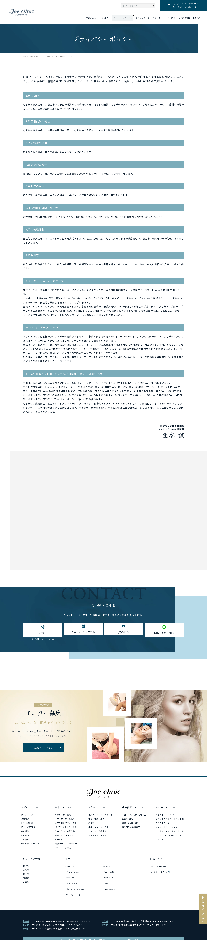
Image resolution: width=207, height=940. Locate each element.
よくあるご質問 (72, 880)
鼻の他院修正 (128, 820)
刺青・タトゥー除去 (97, 837)
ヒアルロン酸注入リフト (66, 824)
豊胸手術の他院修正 (131, 824)
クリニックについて (74, 871)
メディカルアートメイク (166, 829)
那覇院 (26, 884)
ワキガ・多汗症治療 (97, 833)
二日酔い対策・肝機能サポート (170, 833)
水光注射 (59, 841)
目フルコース (27, 816)
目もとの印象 (27, 824)
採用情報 (197, 18)
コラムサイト (160, 871)
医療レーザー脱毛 (63, 816)
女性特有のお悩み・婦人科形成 (170, 820)
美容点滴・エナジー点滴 (66, 845)
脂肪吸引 (92, 824)
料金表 (108, 18)
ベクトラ (169, 837)
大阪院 (26, 871)
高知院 (26, 880)
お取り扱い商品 (163, 841)
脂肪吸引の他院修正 (131, 829)
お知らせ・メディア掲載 (76, 884)
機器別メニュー (110, 875)
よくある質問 (184, 18)
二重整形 (25, 820)
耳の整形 (25, 841)
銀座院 (26, 867)
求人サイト (159, 867)
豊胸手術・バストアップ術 (100, 816)
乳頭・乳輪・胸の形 (97, 820)
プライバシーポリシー (75, 888)
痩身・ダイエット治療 (98, 829)
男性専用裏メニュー (165, 824)
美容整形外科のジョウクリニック (37, 56)
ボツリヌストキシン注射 (66, 829)
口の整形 (25, 837)
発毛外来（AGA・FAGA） (167, 816)
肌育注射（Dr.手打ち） (65, 837)
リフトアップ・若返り (65, 820)
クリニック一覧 (143, 18)
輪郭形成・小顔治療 (30, 845)
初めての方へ (71, 867)
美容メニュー (96, 17)
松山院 (26, 875)
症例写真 (157, 18)
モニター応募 (109, 871)
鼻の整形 (25, 833)
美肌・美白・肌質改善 (65, 833)
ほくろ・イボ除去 (63, 849)
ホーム (69, 860)
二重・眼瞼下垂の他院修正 (134, 816)
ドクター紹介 (169, 18)
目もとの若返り (28, 829)
